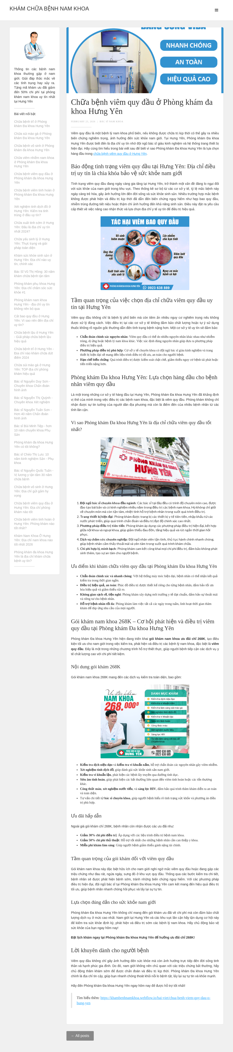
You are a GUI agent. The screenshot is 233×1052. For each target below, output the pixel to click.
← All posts (80, 1036)
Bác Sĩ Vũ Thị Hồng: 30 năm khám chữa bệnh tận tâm (34, 274)
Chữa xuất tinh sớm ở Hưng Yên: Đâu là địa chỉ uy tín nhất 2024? (34, 227)
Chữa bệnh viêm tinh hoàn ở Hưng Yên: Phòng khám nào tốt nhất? (34, 524)
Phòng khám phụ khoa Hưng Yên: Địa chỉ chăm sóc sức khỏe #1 (34, 288)
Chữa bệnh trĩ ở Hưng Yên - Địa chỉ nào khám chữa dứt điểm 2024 (34, 353)
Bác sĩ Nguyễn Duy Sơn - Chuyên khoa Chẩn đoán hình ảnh (32, 386)
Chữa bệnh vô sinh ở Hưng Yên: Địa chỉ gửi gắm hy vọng (33, 491)
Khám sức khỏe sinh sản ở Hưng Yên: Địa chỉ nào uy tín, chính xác (33, 260)
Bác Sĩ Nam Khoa (111, 121)
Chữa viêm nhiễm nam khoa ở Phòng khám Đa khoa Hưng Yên (34, 162)
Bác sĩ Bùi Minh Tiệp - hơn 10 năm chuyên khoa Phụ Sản (33, 430)
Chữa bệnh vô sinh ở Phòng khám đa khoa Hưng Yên (34, 148)
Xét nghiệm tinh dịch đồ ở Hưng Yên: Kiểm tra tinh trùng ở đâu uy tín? (32, 211)
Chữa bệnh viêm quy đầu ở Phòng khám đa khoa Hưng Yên (33, 178)
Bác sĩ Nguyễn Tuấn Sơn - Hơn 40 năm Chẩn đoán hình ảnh (33, 414)
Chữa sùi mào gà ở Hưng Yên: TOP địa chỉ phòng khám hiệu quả (32, 369)
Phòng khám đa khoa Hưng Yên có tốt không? (33, 444)
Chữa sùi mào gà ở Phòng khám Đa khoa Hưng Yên (32, 136)
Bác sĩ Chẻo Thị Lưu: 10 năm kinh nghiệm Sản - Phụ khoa (34, 459)
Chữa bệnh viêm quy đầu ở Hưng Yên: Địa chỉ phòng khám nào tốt (33, 507)
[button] (216, 10)
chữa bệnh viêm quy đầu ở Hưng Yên (120, 153)
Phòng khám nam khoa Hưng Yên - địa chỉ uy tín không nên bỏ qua (32, 304)
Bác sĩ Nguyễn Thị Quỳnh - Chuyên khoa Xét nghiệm (33, 400)
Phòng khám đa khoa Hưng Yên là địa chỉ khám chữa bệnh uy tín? (33, 556)
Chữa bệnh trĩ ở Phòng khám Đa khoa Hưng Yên (32, 124)
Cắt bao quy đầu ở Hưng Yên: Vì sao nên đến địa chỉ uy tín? (33, 320)
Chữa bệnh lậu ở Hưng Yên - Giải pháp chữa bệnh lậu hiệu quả (33, 337)
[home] (49, 7)
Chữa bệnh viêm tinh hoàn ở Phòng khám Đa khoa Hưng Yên (34, 194)
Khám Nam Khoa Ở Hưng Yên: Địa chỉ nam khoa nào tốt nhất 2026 (33, 540)
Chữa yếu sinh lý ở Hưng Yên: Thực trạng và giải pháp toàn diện (32, 243)
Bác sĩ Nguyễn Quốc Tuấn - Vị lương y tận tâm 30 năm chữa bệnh (33, 475)
